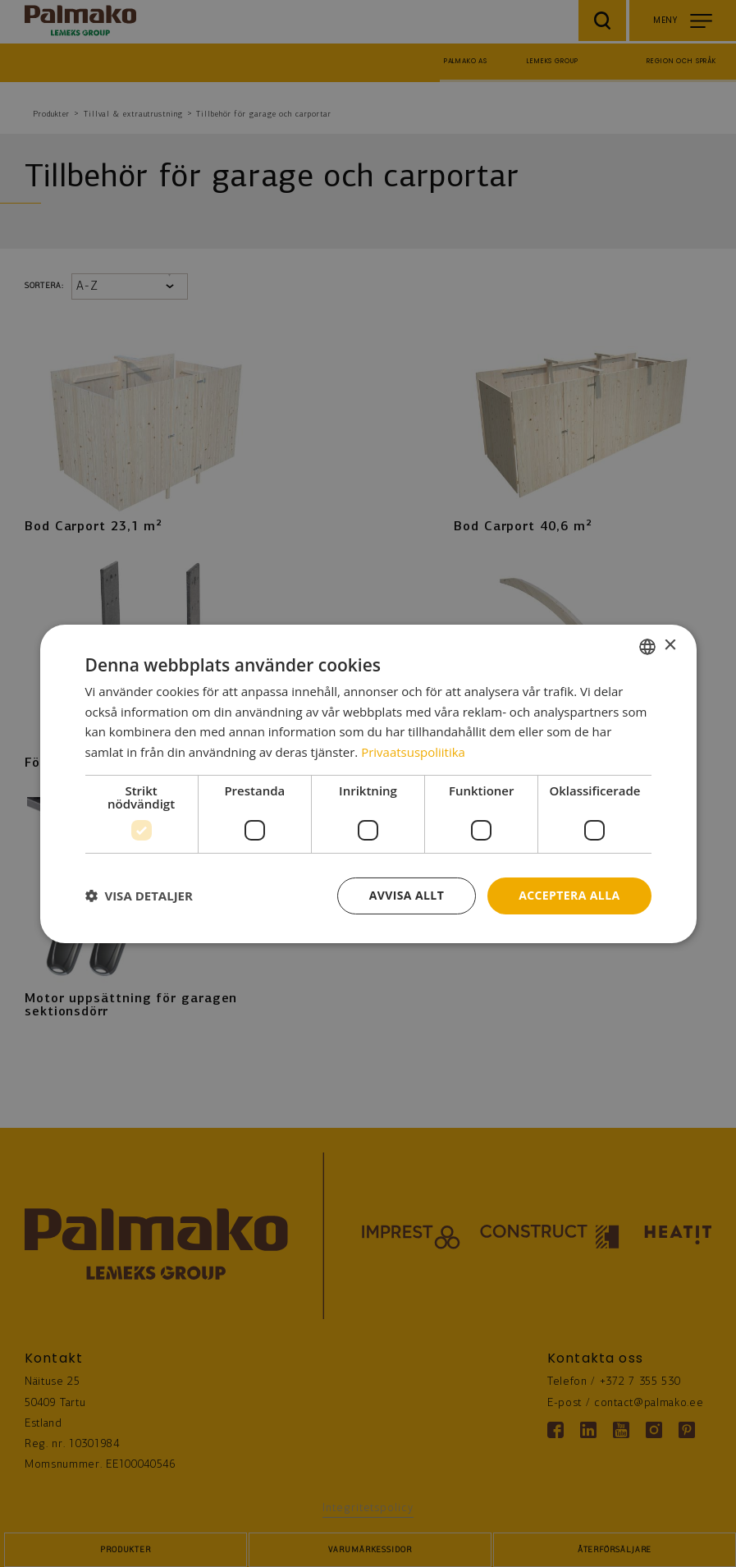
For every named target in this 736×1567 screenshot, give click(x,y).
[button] (139, 896)
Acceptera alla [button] (569, 895)
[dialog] (368, 783)
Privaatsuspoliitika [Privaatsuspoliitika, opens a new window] (413, 752)
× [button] (670, 645)
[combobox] (647, 646)
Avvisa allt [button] (406, 895)
